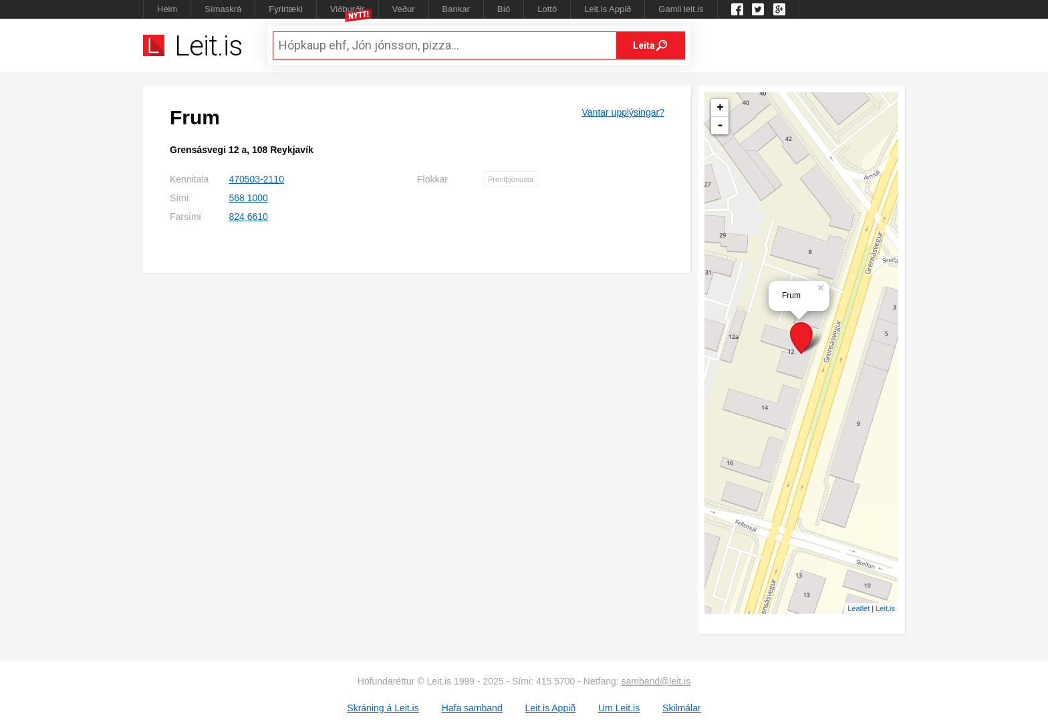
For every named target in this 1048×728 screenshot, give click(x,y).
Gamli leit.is (680, 9)
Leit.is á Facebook (737, 9)
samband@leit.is (656, 681)
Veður (403, 9)
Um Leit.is (619, 708)
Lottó (547, 9)
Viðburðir (347, 9)
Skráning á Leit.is (382, 708)
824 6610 (248, 216)
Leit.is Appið (607, 9)
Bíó (504, 9)
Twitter (758, 9)
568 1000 (248, 198)
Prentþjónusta (510, 179)
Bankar (456, 9)
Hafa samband (472, 708)
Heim (167, 9)
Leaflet (858, 608)
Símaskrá (223, 9)
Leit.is (885, 608)
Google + (779, 9)
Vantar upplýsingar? (623, 112)
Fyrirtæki (286, 9)
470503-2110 (256, 179)
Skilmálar (681, 708)
